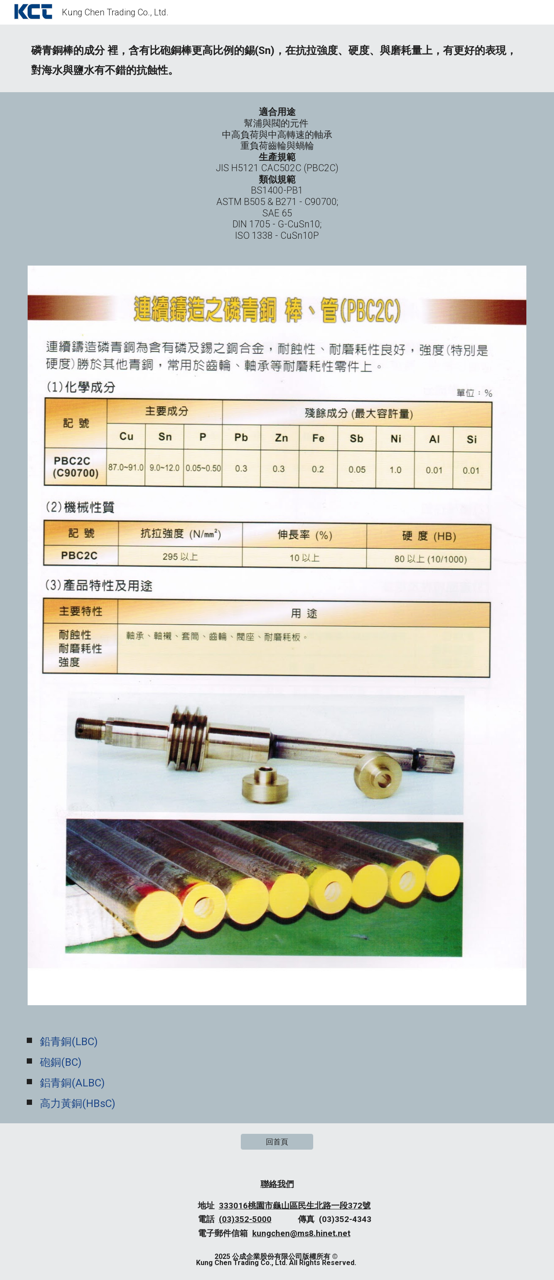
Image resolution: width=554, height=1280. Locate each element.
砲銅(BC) (61, 1062)
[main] (277, 58)
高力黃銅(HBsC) (77, 1103)
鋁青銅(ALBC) (72, 1083)
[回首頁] (277, 1141)
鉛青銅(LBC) (69, 1042)
